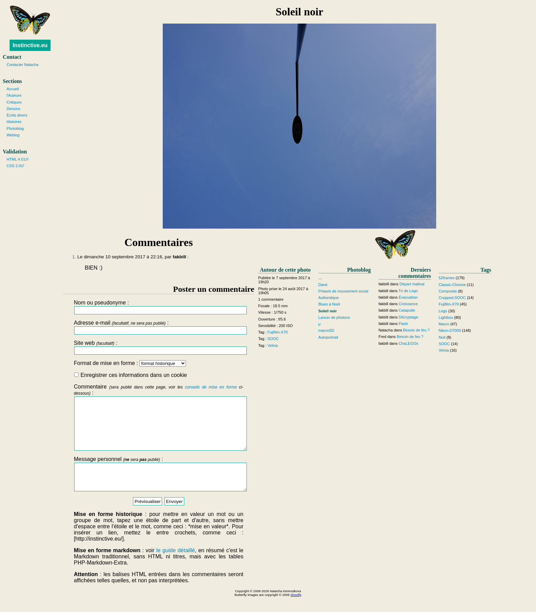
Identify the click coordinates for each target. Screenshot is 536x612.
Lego (443, 311)
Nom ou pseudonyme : (158, 307)
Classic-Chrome (452, 285)
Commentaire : (158, 422)
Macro (444, 324)
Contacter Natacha (22, 65)
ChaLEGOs (408, 343)
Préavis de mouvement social (343, 291)
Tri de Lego (408, 291)
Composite (448, 291)
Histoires (14, 122)
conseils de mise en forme (211, 387)
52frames (447, 278)
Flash (403, 324)
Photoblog (15, 128)
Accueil (12, 89)
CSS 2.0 (13, 166)
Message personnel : (158, 486)
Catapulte (407, 310)
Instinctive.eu (30, 45)
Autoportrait (328, 337)
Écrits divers (16, 115)
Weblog (12, 135)
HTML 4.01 (15, 159)
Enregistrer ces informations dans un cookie (130, 375)
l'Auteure (14, 95)
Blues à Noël (329, 304)
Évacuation (408, 297)
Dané (322, 285)
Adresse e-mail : (158, 327)
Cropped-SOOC (452, 298)
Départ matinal (412, 284)
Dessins (13, 109)
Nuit (442, 337)
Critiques (14, 102)
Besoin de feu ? (416, 330)
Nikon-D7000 (450, 330)
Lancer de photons (334, 317)
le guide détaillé (175, 566)
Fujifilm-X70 (278, 332)
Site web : (158, 347)
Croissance (408, 304)
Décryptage (408, 317)
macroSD (326, 330)
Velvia (273, 345)
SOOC (273, 339)
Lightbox (446, 317)
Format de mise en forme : (130, 363)
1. (74, 256)
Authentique (328, 298)
